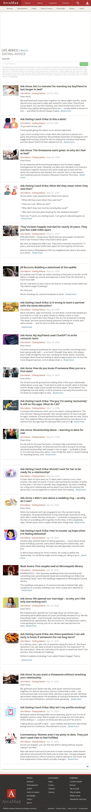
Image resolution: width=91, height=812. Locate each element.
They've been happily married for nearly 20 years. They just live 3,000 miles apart (53, 228)
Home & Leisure (46, 8)
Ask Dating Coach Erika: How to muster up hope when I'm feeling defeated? (52, 532)
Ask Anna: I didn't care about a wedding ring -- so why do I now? (52, 499)
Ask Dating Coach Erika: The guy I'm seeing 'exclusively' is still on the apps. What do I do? (53, 402)
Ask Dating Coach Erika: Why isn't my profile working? (53, 707)
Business (10, 8)
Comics (51, 785)
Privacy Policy (61, 808)
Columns (51, 788)
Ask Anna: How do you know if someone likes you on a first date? (52, 369)
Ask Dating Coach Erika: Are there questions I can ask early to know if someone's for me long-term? (52, 635)
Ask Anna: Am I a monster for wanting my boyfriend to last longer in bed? (53, 87)
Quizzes (51, 792)
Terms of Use (72, 808)
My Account (74, 788)
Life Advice (25, 93)
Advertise (51, 808)
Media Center (75, 796)
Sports (81, 8)
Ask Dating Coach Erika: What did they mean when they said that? (54, 187)
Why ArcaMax (75, 792)
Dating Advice (38, 93)
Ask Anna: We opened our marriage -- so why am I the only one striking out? (52, 600)
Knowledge (61, 8)
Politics (72, 8)
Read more (66, 110)
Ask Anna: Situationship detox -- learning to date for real (51, 431)
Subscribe (83, 64)
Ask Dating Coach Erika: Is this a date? (43, 119)
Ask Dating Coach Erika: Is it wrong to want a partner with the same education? (52, 304)
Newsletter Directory (78, 799)
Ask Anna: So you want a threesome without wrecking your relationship (53, 676)
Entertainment (22, 8)
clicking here (14, 76)
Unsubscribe (83, 808)
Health (34, 8)
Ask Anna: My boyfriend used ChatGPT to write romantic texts (48, 336)
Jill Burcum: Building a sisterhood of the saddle (48, 267)
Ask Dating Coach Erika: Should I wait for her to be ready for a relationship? (50, 470)
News (50, 781)
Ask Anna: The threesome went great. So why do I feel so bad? (52, 151)
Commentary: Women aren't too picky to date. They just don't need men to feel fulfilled (54, 736)
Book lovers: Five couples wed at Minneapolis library (51, 566)
